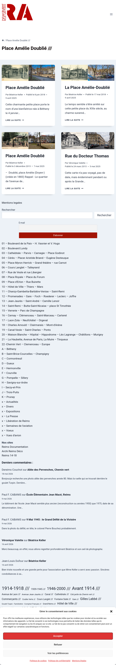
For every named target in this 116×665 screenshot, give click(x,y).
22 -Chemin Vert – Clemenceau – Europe (26, 344)
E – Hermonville (11, 368)
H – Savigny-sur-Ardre (14, 382)
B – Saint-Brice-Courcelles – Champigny (25, 353)
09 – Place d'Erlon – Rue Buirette (21, 281)
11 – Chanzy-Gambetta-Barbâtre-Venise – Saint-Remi (33, 291)
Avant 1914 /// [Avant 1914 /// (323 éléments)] (86, 588)
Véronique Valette (77, 163)
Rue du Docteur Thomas (87, 156)
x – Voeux (7, 430)
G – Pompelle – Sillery (15, 377)
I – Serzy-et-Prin (11, 387)
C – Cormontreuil (12, 358)
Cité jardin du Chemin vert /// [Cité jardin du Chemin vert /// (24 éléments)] (82, 594)
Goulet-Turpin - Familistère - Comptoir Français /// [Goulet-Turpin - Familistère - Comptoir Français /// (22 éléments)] (21, 604)
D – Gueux (8, 363)
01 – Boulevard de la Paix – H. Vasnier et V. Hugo (31, 243)
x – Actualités (10, 401)
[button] (111, 611)
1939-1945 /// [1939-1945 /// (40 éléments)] (38, 589)
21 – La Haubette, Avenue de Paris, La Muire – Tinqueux (35, 339)
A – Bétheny (9, 349)
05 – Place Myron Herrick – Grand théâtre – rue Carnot (34, 262)
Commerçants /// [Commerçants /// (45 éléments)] (11, 599)
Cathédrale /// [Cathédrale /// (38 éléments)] (62, 594)
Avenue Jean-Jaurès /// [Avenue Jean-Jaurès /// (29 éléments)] (32, 594)
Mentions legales (12, 202)
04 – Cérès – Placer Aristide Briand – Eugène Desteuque (35, 257)
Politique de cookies (38, 661)
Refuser (58, 645)
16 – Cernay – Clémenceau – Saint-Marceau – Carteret (34, 315)
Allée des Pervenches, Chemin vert (48, 469)
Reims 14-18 (9, 455)
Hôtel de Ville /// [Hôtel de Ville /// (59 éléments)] (67, 603)
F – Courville (9, 373)
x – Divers (7, 406)
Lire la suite (14, 120)
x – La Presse (10, 416)
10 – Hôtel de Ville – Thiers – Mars (22, 286)
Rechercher (8, 209)
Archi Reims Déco (12, 451)
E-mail (22, 223)
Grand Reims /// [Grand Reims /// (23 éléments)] (49, 604)
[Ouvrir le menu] (111, 14)
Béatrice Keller (16, 94)
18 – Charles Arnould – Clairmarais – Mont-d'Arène (32, 325)
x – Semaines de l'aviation (17, 425)
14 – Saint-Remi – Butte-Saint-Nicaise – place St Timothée (36, 305)
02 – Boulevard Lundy (14, 248)
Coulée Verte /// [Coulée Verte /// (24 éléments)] (28, 599)
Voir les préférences (58, 653)
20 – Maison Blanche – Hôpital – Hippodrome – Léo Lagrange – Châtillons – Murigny (52, 334)
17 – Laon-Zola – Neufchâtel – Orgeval (25, 320)
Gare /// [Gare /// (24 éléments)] (75, 599)
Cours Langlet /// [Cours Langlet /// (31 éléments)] (45, 599)
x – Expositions (11, 411)
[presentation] (28, 73)
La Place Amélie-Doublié (87, 87)
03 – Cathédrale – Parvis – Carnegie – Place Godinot (33, 253)
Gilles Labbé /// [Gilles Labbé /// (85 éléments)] (90, 599)
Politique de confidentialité (59, 661)
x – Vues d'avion (11, 435)
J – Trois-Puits (10, 392)
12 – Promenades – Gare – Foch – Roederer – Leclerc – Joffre (39, 296)
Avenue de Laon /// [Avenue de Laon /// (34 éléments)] (11, 594)
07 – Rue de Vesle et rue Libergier (21, 272)
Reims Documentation (15, 446)
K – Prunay (8, 396)
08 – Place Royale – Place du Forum (23, 277)
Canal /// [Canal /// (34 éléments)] (49, 594)
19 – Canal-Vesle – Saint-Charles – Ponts (26, 329)
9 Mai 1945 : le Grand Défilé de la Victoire (51, 519)
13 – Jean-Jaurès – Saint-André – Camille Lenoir (30, 301)
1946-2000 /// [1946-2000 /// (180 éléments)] (58, 588)
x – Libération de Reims (16, 420)
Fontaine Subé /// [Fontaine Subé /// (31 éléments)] (62, 599)
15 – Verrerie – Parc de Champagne (23, 310)
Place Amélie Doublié (24, 87)
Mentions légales (79, 661)
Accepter (58, 636)
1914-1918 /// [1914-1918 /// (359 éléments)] (16, 588)
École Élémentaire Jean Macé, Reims (48, 494)
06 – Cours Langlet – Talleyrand (20, 267)
